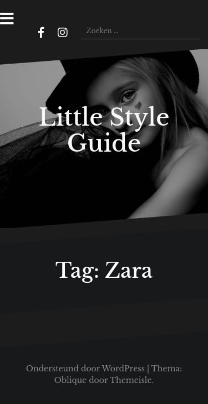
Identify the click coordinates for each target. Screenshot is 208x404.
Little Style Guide (103, 130)
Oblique (70, 380)
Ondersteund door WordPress (85, 369)
